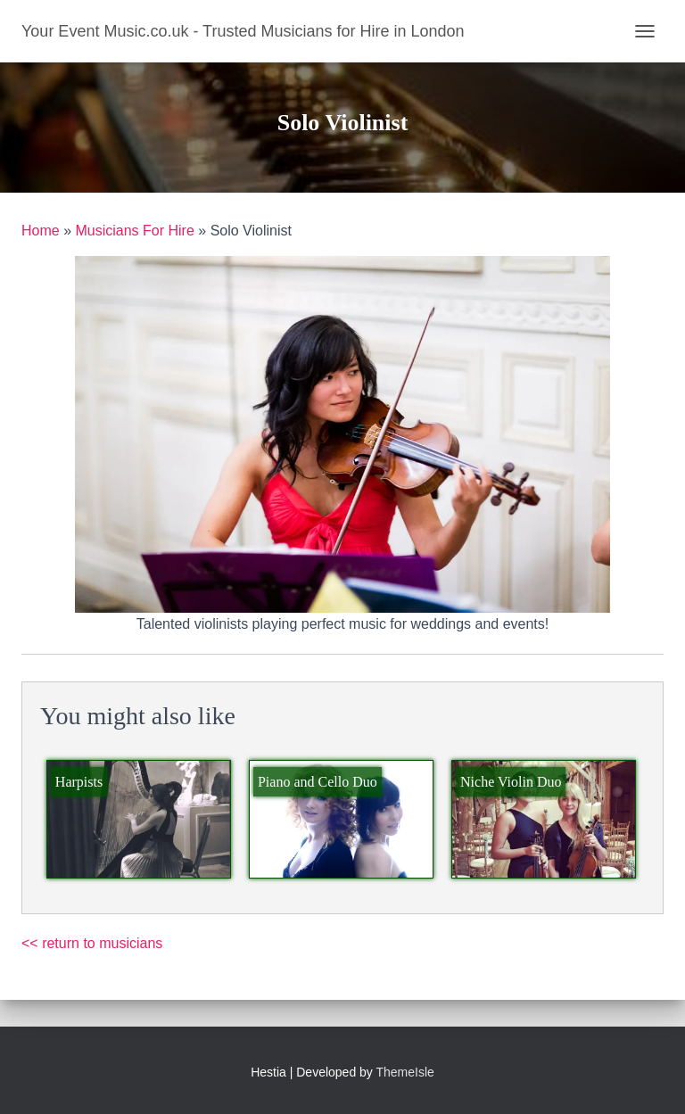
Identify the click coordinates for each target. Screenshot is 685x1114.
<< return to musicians (91, 943)
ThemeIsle (405, 1072)
